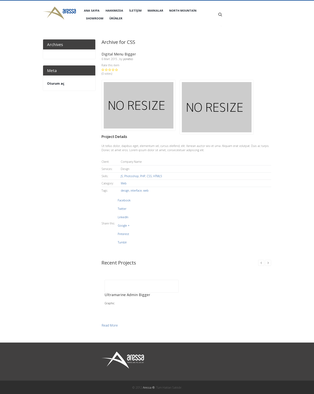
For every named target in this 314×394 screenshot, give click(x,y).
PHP (142, 176)
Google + (124, 225)
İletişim (135, 10)
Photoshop (131, 176)
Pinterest (123, 234)
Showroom (94, 18)
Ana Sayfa (92, 10)
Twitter (122, 209)
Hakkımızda (114, 10)
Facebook (124, 200)
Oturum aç (55, 83)
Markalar (155, 10)
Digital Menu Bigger (119, 54)
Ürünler (115, 18)
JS (122, 176)
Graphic (110, 303)
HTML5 (157, 176)
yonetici (128, 59)
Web (124, 183)
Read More (110, 325)
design (125, 190)
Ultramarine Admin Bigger (127, 294)
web (146, 190)
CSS (149, 176)
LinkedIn (123, 217)
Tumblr (122, 242)
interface (136, 190)
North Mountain (182, 10)
